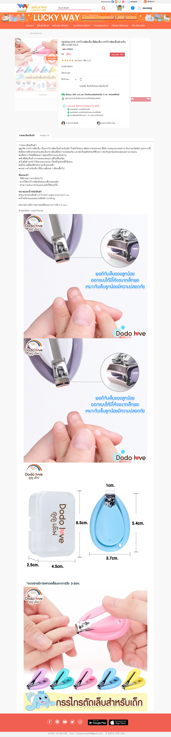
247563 (69, 49)
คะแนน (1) (44, 135)
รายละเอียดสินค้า (27, 135)
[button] (136, 99)
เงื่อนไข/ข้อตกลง (120, 25)
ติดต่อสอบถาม (101, 25)
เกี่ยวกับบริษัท (138, 25)
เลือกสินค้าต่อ (33, 33)
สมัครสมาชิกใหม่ (60, 25)
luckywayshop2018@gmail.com (89, 733)
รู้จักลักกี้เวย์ (43, 25)
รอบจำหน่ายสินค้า (82, 25)
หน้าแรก (30, 25)
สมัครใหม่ (132, 1)
